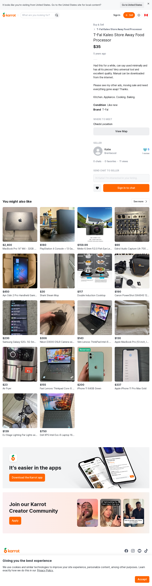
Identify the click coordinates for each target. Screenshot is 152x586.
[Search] (56, 15)
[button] (140, 201)
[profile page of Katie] (98, 151)
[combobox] (37, 15)
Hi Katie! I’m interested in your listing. (121, 178)
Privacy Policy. (45, 570)
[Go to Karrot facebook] (126, 551)
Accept (142, 579)
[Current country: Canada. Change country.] (146, 15)
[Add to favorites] (97, 188)
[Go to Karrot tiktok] (146, 551)
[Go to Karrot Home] (12, 551)
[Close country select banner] (148, 3)
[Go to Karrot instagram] (133, 551)
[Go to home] (9, 15)
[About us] (139, 15)
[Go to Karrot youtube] (139, 551)
